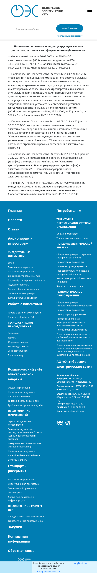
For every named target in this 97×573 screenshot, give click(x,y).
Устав (11, 262)
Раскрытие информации (21, 479)
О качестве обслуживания (22, 488)
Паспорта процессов (19, 396)
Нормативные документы (70, 261)
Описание (13, 333)
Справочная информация (21, 293)
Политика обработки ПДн (21, 317)
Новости (15, 220)
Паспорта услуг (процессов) (71, 314)
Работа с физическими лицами (24, 312)
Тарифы (12, 337)
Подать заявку (15, 355)
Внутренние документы (20, 267)
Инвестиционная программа (23, 483)
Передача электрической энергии (26, 516)
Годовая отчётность (18, 284)
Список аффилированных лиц (24, 275)
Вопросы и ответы (17, 459)
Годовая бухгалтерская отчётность (26, 280)
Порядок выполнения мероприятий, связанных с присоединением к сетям (70, 322)
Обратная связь (21, 550)
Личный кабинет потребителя (24, 455)
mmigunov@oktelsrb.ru (48, 571)
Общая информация (67, 233)
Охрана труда (15, 492)
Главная (15, 210)
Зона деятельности (18, 350)
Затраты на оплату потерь (70, 286)
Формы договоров (18, 342)
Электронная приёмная (27, 29)
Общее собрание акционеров (23, 289)
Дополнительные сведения (22, 297)
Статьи (14, 229)
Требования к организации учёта (25, 405)
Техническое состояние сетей (72, 238)
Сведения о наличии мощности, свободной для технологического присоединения (74, 337)
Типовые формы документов (71, 266)
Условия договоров (18, 346)
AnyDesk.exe (80, 563)
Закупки (15, 527)
